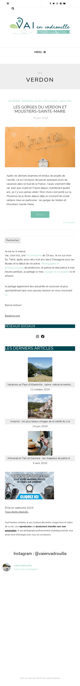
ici (6, 294)
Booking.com (12, 316)
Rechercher (12, 240)
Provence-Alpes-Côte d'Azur (40, 100)
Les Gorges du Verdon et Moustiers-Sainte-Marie (40, 109)
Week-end (65, 100)
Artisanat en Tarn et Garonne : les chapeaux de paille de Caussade (41, 458)
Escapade (14, 100)
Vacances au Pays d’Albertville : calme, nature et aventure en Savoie (41, 384)
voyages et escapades (56, 272)
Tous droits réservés (51, 678)
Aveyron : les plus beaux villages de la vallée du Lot (40, 421)
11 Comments (69, 222)
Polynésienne (34, 255)
